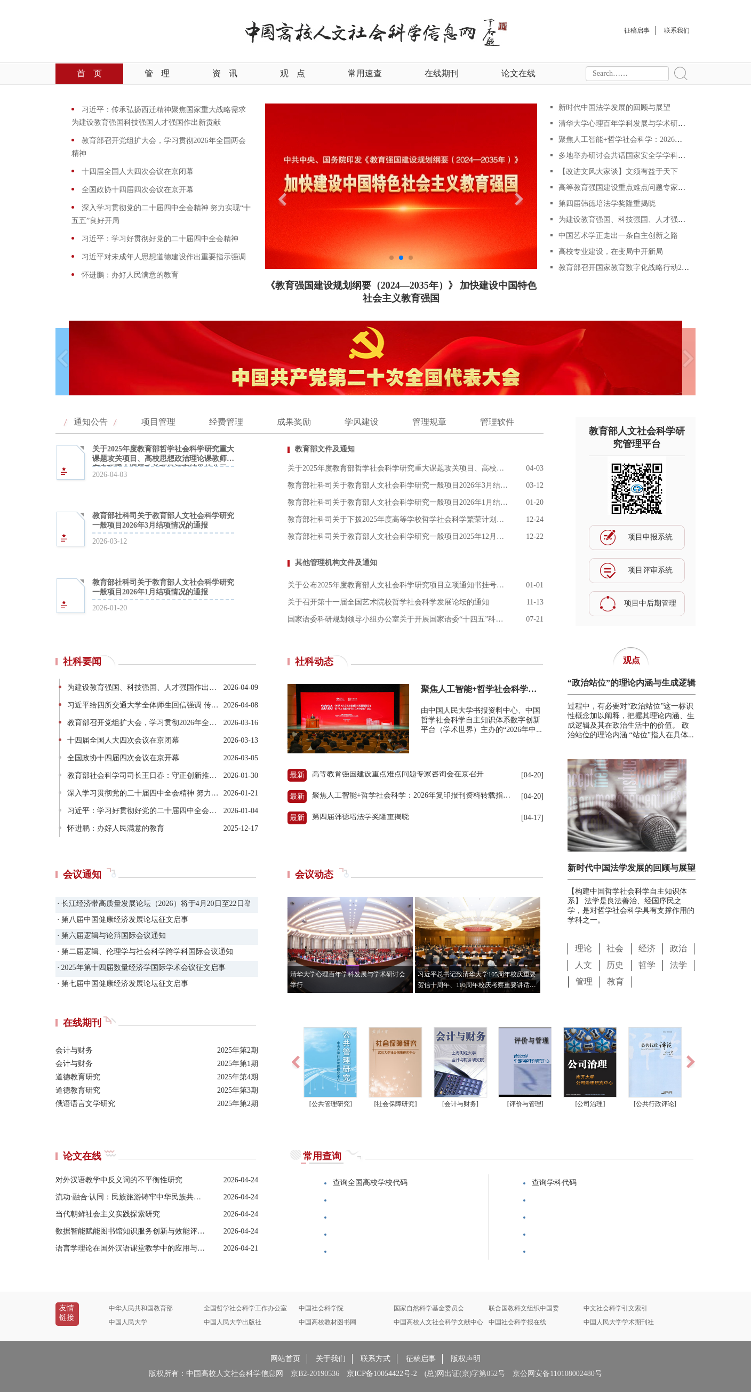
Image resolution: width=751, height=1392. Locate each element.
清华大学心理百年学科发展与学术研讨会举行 (633, 124)
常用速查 (365, 73)
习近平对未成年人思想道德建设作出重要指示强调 (162, 257)
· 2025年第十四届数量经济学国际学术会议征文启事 (140, 968)
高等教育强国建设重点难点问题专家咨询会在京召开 (644, 188)
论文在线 (518, 73)
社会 (615, 948)
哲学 (647, 964)
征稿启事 (421, 1359)
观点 (292, 73)
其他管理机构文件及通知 (336, 563)
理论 (583, 948)
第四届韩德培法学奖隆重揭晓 (607, 204)
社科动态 (314, 661)
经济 (647, 948)
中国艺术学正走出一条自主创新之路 (618, 236)
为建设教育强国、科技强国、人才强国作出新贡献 (640, 220)
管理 (157, 73)
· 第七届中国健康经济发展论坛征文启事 (121, 984)
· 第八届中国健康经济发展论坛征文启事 (121, 920)
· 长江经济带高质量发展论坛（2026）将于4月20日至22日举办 (152, 904)
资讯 (224, 73)
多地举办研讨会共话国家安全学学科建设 (625, 156)
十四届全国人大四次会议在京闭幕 (136, 172)
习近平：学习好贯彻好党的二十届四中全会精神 (158, 239)
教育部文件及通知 (325, 449)
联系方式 (375, 1359)
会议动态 (314, 874)
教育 (615, 981)
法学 (678, 964)
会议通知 (82, 874)
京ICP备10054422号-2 (382, 1374)
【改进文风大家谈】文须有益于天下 (618, 172)
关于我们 (331, 1359)
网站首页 (285, 1359)
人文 (583, 964)
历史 (615, 964)
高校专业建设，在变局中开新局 (610, 252)
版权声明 (466, 1359)
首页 (89, 73)
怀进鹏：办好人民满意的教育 (129, 275)
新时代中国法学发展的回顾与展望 (614, 108)
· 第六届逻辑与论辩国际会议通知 (110, 936)
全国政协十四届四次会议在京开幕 (136, 190)
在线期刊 (442, 73)
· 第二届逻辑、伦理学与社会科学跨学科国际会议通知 (144, 952)
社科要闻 (82, 661)
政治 (678, 948)
